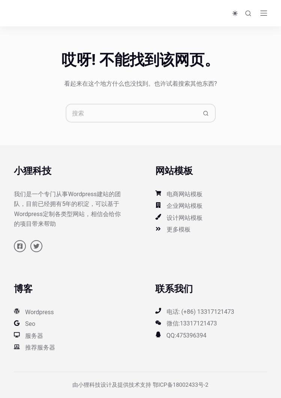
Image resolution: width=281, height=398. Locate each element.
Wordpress (39, 312)
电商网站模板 (185, 194)
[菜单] (263, 13)
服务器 (34, 335)
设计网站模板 (185, 217)
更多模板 (179, 229)
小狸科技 (89, 384)
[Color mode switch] (235, 13)
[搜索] (248, 13)
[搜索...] (131, 113)
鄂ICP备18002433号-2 (180, 384)
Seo (30, 323)
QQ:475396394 (187, 335)
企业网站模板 (185, 205)
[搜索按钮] (206, 113)
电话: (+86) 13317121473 (200, 311)
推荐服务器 (40, 347)
